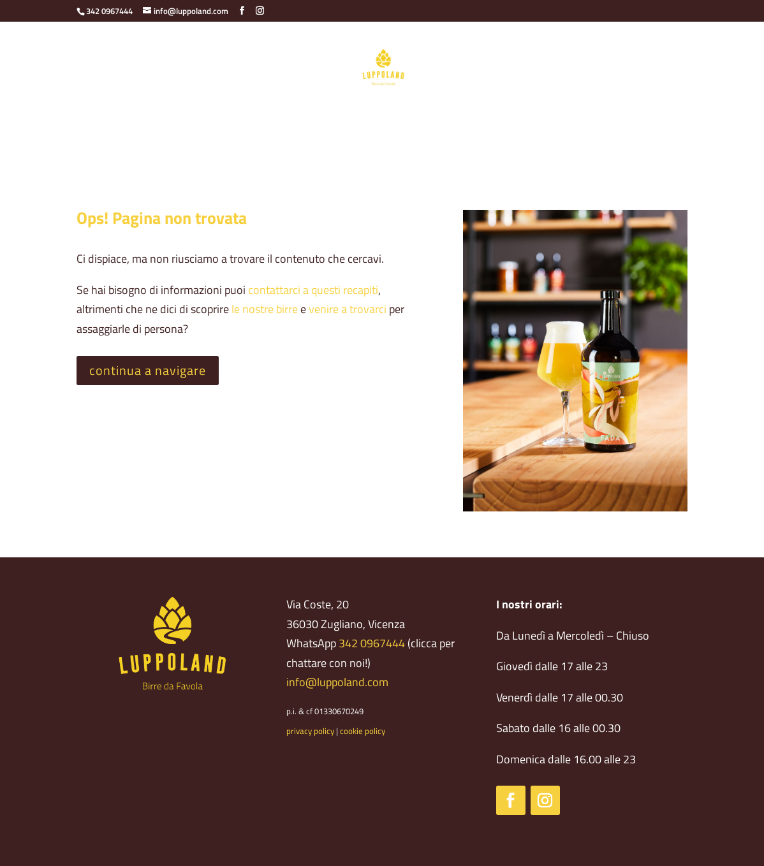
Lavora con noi (381, 146)
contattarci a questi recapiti (313, 289)
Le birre (295, 120)
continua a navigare (147, 370)
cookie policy (362, 730)
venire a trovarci (347, 309)
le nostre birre (264, 309)
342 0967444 (372, 643)
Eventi (641, 120)
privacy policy (310, 730)
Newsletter (585, 120)
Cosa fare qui (463, 120)
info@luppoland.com (337, 682)
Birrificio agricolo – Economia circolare (177, 120)
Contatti (527, 120)
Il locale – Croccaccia (373, 120)
